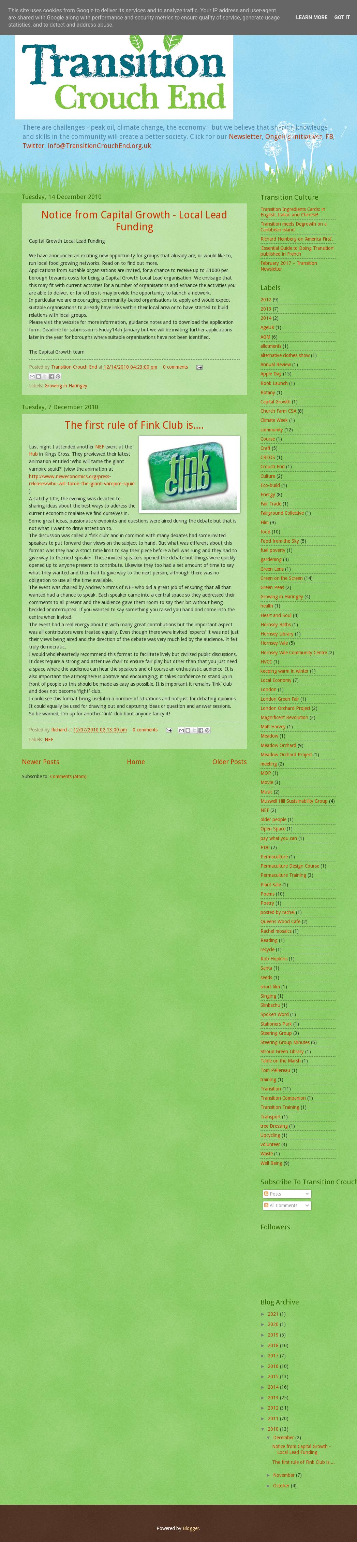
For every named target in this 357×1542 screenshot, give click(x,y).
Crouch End (273, 466)
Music (266, 792)
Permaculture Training (283, 875)
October (282, 1485)
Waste (267, 1153)
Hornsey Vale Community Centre (294, 652)
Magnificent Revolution (284, 717)
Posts (272, 1194)
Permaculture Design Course (290, 866)
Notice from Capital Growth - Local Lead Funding (134, 221)
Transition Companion (283, 1098)
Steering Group (276, 1033)
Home (136, 762)
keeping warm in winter (285, 671)
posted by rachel (278, 912)
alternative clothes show (285, 355)
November (284, 1475)
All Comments (280, 1205)
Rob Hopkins (274, 958)
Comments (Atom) (68, 776)
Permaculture (274, 856)
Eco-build (270, 485)
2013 (266, 309)
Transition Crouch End (75, 367)
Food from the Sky (280, 541)
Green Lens (272, 569)
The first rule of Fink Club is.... (134, 425)
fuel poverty (273, 550)
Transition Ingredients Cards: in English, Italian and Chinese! (293, 212)
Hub (33, 454)
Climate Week (274, 420)
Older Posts (229, 762)
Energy (268, 494)
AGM (265, 337)
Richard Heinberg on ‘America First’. (297, 239)
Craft (265, 448)
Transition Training (280, 1107)
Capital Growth (276, 401)
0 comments (175, 367)
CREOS (268, 457)
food (265, 531)
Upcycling (270, 1135)
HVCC (266, 662)
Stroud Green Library (282, 1051)
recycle (267, 949)
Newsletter (245, 137)
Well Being (271, 1163)
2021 (274, 1314)
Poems (267, 894)
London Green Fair (280, 699)
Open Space (273, 828)
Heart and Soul (276, 615)
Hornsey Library (277, 634)
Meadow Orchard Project (286, 754)
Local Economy (276, 680)
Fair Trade (271, 503)
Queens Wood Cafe (280, 921)
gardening (271, 559)
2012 (266, 299)
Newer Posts (40, 762)
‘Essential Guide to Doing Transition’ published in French (297, 251)
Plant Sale (271, 884)
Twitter (33, 146)
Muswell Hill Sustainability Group (294, 801)
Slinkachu (270, 1005)
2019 (274, 1335)
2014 (266, 318)
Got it (342, 17)
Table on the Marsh (281, 1060)
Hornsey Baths (276, 624)
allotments (271, 346)
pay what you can (279, 838)
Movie (267, 782)
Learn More (311, 17)
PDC (265, 847)
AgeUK (267, 327)
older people (273, 819)
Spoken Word (275, 1014)
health (267, 606)
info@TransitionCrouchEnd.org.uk (99, 146)
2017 (274, 1355)
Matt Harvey (273, 726)
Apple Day (271, 373)
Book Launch (274, 383)
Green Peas (272, 587)
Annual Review (276, 364)
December (284, 1437)
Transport (271, 1116)
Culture (268, 476)
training (268, 1079)
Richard (59, 729)
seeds (266, 977)
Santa (266, 968)
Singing (268, 996)
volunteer (270, 1144)
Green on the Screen (282, 578)
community (272, 429)
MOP (266, 773)
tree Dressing (274, 1126)
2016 (274, 1366)
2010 (274, 1429)
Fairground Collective (282, 513)
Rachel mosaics (276, 931)
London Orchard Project (285, 708)
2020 (274, 1324)
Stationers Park (276, 1024)
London (269, 689)
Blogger (191, 1528)
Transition (271, 1088)
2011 (274, 1418)
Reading (269, 940)
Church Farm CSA (278, 411)
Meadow (269, 736)
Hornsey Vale (274, 643)
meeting (269, 764)
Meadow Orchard (278, 745)
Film (265, 522)
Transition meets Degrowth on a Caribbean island (294, 226)
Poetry (267, 903)
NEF (99, 446)
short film (270, 986)
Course (268, 439)
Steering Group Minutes (285, 1042)
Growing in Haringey (66, 385)
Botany (268, 392)
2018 (274, 1345)
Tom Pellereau (275, 1070)
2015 (274, 1376)
